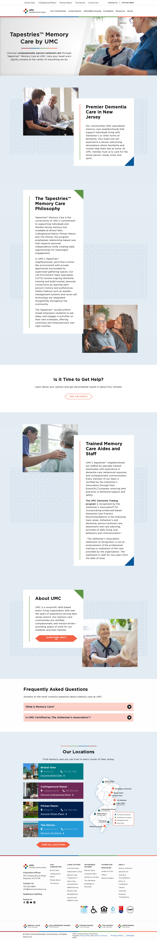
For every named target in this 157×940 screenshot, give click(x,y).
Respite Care (72, 891)
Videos (104, 875)
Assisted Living (73, 868)
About (122, 865)
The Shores (54, 883)
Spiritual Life (123, 872)
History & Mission (125, 868)
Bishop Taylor (89, 870)
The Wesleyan (89, 880)
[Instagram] (28, 902)
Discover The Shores (51, 833)
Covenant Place (90, 874)
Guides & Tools (107, 871)
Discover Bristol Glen (51, 775)
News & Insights (107, 878)
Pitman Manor (55, 880)
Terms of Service (100, 936)
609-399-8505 (71, 829)
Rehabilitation (72, 894)
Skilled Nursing (72, 887)
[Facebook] (24, 902)
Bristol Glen (54, 870)
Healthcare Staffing (32, 894)
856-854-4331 (72, 791)
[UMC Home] (34, 11)
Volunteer (122, 891)
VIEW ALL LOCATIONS (53, 845)
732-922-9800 (128, 3)
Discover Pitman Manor (52, 814)
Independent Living (74, 872)
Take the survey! (78, 396)
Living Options (73, 865)
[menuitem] (58, 11)
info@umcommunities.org (34, 889)
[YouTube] (31, 902)
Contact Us (113, 3)
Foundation (106, 865)
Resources (106, 868)
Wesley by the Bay (91, 877)
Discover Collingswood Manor (56, 795)
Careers (122, 887)
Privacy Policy (85, 936)
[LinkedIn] (34, 902)
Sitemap (130, 936)
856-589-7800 (70, 810)
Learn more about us (56, 638)
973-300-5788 (70, 772)
